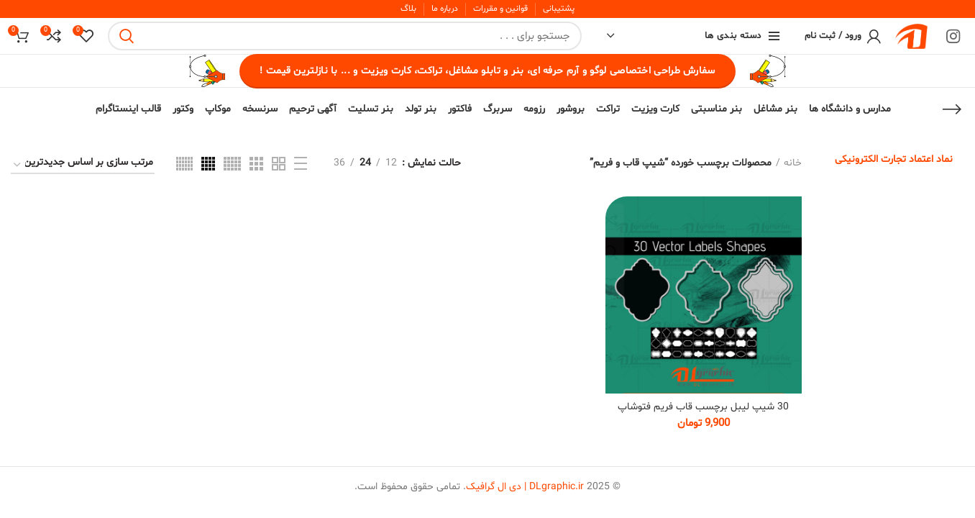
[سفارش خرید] (83, 165)
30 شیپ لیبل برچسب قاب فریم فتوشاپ (703, 407)
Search (127, 36)
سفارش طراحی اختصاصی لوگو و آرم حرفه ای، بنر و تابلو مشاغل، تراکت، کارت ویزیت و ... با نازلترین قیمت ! (487, 71)
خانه (793, 163)
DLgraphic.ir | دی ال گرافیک (525, 487)
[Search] (345, 36)
